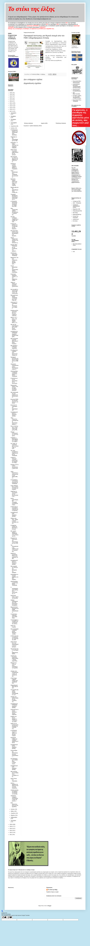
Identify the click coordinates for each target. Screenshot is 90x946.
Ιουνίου (13, 809)
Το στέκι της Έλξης (52, 889)
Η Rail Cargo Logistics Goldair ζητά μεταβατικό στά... (14, 681)
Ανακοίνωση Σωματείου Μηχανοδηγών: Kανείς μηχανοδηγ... (14, 658)
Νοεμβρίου (13, 116)
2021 (11, 103)
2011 (11, 834)
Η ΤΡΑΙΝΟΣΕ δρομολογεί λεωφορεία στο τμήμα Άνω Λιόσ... (14, 204)
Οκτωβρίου (13, 119)
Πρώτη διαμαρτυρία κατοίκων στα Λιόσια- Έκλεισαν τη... (14, 240)
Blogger (49, 905)
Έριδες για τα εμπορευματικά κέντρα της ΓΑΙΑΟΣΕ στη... (14, 726)
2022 (11, 101)
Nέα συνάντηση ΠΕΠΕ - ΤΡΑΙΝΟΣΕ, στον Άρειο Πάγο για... (14, 298)
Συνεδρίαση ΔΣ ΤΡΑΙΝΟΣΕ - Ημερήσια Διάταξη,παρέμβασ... (14, 334)
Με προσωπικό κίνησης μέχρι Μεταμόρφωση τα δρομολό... (14, 233)
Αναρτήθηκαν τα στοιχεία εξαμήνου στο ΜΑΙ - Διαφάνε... (14, 577)
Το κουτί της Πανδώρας (75, 217)
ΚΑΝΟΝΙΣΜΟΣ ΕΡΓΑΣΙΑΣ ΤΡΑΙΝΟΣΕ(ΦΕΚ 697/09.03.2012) (77, 86)
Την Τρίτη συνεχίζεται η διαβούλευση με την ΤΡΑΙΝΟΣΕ (14, 453)
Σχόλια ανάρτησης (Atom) (36, 125)
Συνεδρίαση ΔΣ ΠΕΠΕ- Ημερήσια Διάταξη (14, 746)
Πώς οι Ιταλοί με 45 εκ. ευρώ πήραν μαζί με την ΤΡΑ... (14, 428)
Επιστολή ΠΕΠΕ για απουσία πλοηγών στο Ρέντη (14, 401)
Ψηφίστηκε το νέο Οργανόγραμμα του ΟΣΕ (14, 138)
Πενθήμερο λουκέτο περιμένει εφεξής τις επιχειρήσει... (14, 166)
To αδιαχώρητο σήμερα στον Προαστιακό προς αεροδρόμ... (14, 132)
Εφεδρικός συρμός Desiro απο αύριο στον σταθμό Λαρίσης (14, 182)
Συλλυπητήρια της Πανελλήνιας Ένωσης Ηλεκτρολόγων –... (14, 753)
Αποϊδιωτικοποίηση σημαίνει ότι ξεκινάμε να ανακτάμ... (14, 792)
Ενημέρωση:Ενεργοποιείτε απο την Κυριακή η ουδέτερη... (14, 313)
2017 (11, 111)
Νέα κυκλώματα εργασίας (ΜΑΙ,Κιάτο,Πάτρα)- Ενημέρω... (14, 341)
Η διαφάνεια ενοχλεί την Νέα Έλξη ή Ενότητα (14, 527)
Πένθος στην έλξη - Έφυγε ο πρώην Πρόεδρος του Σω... (14, 521)
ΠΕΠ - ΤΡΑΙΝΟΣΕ (77, 203)
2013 (11, 830)
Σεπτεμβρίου (14, 122)
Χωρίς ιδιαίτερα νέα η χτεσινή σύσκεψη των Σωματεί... (14, 487)
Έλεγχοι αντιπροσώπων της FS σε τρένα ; (14, 433)
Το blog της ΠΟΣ (77, 201)
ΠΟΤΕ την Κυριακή (13, 626)
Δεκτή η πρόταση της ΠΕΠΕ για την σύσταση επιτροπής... (14, 786)
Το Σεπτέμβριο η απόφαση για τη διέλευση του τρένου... (14, 621)
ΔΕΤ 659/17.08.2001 (76, 93)
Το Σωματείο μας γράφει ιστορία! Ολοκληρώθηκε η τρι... (14, 692)
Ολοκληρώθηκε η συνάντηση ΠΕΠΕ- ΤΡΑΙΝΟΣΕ (14, 583)
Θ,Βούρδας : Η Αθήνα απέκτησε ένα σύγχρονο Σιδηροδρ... (14, 145)
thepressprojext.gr (77, 214)
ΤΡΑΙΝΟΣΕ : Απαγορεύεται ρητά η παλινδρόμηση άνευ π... (14, 367)
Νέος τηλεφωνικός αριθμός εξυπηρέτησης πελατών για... (14, 211)
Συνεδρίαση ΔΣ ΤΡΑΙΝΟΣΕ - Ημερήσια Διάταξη (14, 705)
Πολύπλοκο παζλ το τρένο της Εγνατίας (14, 597)
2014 (11, 828)
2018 (11, 109)
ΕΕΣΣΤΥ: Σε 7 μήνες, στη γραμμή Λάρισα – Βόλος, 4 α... (14, 320)
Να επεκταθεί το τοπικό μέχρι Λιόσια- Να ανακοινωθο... (14, 291)
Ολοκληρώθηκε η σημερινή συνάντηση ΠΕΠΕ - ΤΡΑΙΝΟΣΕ (14, 374)
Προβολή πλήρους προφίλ (52, 892)
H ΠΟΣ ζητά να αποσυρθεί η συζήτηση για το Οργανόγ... (14, 508)
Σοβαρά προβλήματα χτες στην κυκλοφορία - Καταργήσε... (14, 602)
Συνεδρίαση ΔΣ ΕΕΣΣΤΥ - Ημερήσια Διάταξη (14, 414)
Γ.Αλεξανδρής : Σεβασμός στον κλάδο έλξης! (14, 616)
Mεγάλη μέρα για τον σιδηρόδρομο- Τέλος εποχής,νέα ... (14, 190)
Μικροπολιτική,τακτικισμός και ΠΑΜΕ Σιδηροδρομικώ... (14, 610)
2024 (11, 97)
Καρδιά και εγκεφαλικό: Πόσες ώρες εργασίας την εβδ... (14, 556)
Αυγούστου (13, 126)
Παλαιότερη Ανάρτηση (61, 123)
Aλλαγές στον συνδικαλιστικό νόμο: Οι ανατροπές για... (14, 674)
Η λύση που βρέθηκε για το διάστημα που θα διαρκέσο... (14, 226)
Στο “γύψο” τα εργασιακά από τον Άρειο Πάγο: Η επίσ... (14, 446)
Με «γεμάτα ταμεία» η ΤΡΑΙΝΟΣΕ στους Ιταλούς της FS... (14, 533)
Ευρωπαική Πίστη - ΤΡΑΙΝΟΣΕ (77, 100)
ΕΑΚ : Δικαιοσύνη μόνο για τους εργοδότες (14, 804)
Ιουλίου (13, 128)
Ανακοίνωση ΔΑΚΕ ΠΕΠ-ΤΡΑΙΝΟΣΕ (14, 254)
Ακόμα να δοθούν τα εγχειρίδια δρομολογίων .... (14, 285)
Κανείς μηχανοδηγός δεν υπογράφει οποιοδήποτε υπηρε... (14, 501)
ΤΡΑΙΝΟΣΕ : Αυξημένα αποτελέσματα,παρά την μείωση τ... (14, 798)
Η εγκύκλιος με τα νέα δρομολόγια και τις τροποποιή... (14, 381)
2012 (11, 832)
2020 (11, 105)
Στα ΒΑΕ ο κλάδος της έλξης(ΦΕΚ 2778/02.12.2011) (77, 97)
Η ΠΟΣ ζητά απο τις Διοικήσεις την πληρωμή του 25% (14, 637)
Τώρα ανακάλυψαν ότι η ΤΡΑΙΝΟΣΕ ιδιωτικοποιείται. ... (14, 174)
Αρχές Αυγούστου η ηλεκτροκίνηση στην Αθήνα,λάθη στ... (14, 475)
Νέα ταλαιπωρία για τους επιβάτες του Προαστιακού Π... (14, 395)
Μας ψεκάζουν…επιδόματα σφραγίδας (14, 347)
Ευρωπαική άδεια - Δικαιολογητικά (77, 82)
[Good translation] (4, 917)
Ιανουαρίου (13, 820)
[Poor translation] (10, 917)
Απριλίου (13, 813)
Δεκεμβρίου (13, 113)
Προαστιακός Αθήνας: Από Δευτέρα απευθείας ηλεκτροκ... (14, 388)
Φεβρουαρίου (14, 817)
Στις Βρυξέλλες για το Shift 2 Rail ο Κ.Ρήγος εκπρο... (14, 761)
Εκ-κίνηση (75, 221)
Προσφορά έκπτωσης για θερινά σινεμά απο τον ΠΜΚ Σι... (14, 360)
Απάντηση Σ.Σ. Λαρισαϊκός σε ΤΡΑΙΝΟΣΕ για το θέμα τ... (14, 305)
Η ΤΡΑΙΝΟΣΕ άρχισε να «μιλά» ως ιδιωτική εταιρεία (14, 733)
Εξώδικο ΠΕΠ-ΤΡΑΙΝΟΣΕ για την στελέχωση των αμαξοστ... (14, 248)
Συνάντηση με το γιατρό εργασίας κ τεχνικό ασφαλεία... (14, 712)
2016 (11, 824)
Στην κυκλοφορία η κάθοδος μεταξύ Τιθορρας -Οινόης (14, 631)
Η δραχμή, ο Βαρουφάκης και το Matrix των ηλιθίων (14, 439)
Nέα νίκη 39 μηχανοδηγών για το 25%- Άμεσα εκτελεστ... (14, 327)
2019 (11, 107)
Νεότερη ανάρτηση (28, 123)
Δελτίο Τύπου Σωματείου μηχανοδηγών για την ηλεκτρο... (14, 152)
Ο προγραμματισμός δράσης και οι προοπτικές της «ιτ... (14, 590)
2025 (11, 95)
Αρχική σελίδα (44, 123)
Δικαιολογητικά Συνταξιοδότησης (77, 90)
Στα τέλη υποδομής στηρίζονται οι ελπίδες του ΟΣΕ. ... (14, 219)
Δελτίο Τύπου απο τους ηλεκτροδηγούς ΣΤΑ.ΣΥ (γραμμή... (14, 644)
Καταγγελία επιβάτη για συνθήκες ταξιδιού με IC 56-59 (14, 740)
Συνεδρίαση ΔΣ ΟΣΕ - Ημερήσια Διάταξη (14, 514)
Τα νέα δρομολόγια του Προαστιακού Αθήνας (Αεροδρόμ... (14, 269)
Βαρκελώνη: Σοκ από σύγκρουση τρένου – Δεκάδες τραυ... (14, 260)
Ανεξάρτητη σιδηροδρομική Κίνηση (76, 206)
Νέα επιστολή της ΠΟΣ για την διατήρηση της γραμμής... (14, 569)
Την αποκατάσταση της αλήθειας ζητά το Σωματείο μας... (14, 548)
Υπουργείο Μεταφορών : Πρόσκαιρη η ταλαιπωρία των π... (14, 197)
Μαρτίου (13, 815)
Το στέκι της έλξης (31, 8)
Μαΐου (12, 811)
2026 (11, 93)
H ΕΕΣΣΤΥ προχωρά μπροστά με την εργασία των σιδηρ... (14, 460)
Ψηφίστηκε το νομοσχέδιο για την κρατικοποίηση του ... (14, 494)
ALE (74, 251)
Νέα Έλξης (75, 212)
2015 (11, 826)
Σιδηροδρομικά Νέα (77, 210)
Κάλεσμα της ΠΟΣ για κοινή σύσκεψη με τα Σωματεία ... (14, 666)
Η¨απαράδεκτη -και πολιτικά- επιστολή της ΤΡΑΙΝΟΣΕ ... (14, 481)
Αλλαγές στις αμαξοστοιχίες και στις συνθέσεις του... (14, 699)
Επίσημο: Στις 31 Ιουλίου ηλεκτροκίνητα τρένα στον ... (14, 467)
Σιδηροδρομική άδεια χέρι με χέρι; (14, 686)
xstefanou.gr (76, 219)
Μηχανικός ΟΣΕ (76, 209)
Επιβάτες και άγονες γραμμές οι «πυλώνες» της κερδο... (14, 719)
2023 (11, 99)
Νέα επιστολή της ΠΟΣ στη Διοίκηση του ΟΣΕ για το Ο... (14, 159)
